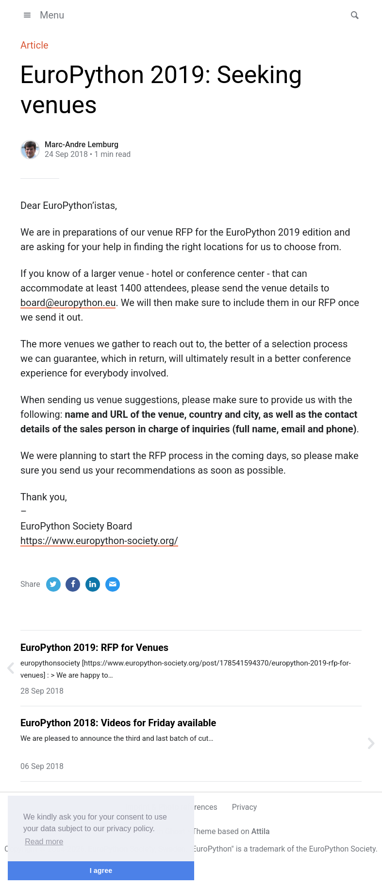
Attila (260, 831)
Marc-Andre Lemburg (81, 144)
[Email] (112, 584)
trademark (267, 849)
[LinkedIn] (92, 584)
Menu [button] (42, 15)
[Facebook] (73, 584)
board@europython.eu (68, 302)
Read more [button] (44, 841)
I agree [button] (101, 870)
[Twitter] (53, 584)
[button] (352, 15)
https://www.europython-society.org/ (99, 540)
